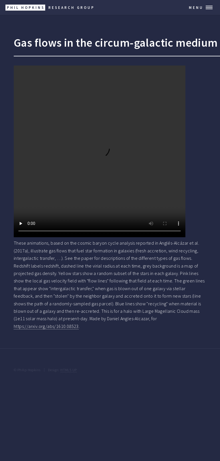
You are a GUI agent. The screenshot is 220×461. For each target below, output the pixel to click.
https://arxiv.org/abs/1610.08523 (46, 326)
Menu (196, 7)
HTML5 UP (68, 369)
